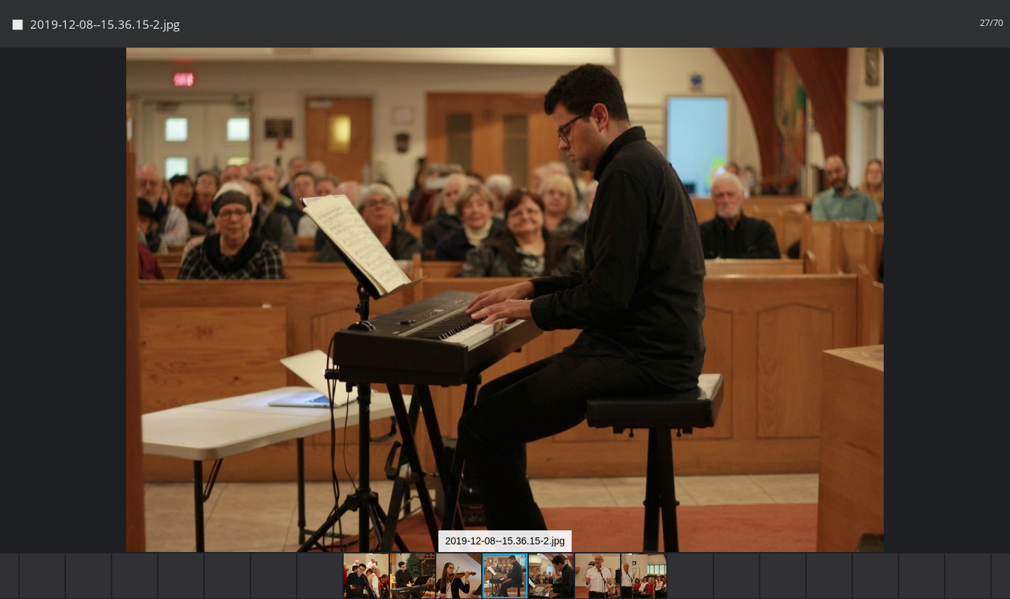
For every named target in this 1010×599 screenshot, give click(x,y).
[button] (997, 84)
